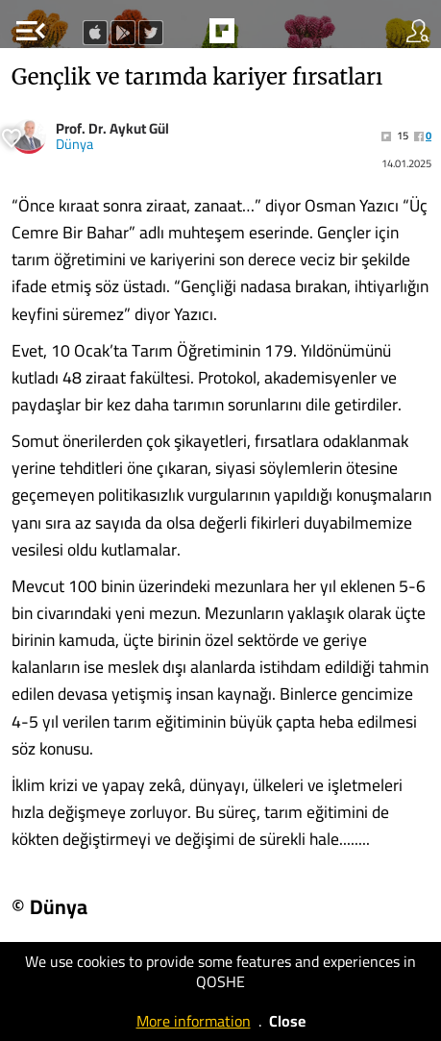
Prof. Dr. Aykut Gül (112, 128)
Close (287, 1020)
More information (193, 1020)
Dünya (74, 144)
